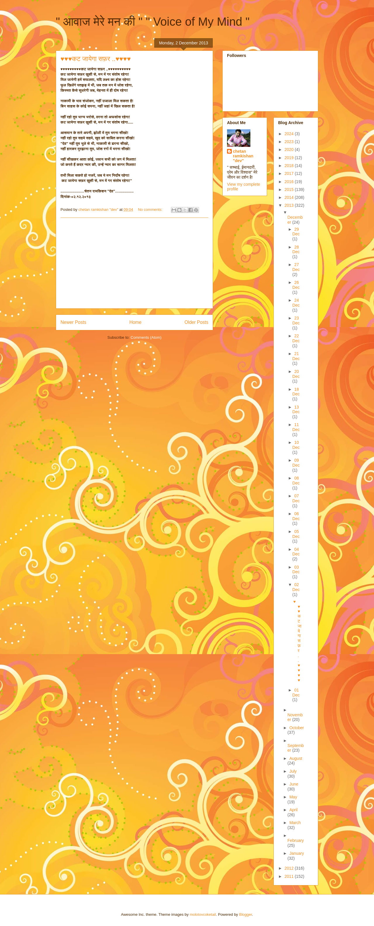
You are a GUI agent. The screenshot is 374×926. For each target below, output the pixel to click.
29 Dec (296, 232)
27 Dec (296, 267)
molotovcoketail (203, 914)
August (295, 758)
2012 (290, 868)
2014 (290, 197)
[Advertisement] (134, 263)
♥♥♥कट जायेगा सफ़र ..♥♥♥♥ (95, 58)
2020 (290, 149)
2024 (290, 133)
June (293, 784)
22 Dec (296, 338)
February (296, 840)
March (295, 822)
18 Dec (296, 392)
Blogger (245, 914)
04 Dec (296, 552)
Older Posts (196, 322)
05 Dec (296, 534)
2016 (290, 181)
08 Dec (296, 480)
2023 (290, 141)
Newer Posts (73, 322)
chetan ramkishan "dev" (243, 156)
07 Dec (296, 498)
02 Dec (296, 587)
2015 (290, 189)
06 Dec (296, 516)
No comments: (150, 209)
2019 (290, 157)
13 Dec (296, 409)
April (293, 809)
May (293, 797)
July (293, 771)
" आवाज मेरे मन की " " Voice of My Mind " (153, 21)
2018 (290, 165)
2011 (290, 876)
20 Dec (296, 374)
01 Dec (296, 692)
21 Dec (296, 356)
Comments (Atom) (146, 337)
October (296, 727)
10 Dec (296, 445)
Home (135, 322)
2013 (290, 205)
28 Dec (296, 249)
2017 (290, 173)
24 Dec (296, 302)
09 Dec (296, 463)
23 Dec (296, 320)
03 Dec (296, 569)
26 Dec (296, 285)
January (296, 853)
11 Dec (296, 427)
